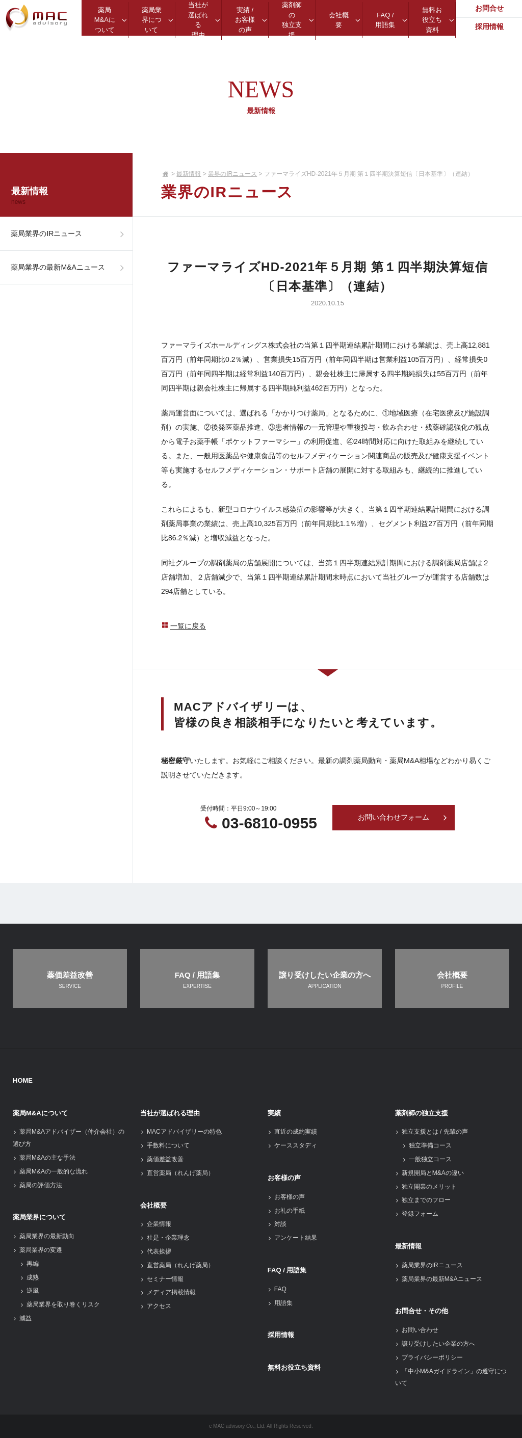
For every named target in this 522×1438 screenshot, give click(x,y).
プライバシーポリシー (429, 1357)
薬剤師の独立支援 (421, 1113)
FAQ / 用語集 (287, 1270)
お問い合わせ (416, 1330)
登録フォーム (416, 1213)
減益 (22, 1318)
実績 (274, 1113)
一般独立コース (427, 1159)
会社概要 (153, 1205)
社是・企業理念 (165, 1237)
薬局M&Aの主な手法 (44, 1157)
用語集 (280, 1302)
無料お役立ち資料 (294, 1367)
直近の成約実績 (292, 1131)
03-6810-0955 (269, 823)
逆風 (29, 1290)
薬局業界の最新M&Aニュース (70, 271)
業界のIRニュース (232, 173)
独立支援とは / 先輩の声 (431, 1131)
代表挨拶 (155, 1251)
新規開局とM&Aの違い (429, 1172)
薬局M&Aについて (40, 1113)
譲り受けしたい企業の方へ (435, 1343)
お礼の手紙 (286, 1210)
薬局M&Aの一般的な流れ (50, 1171)
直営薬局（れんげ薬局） (177, 1172)
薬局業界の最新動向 (43, 1236)
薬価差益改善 (162, 1159)
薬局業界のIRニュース (70, 235)
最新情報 (188, 173)
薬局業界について (39, 1217)
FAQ (277, 1289)
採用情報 (281, 1335)
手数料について (165, 1145)
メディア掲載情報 (168, 1292)
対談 (277, 1223)
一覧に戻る (183, 626)
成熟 (29, 1277)
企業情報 (155, 1223)
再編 (29, 1263)
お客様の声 (284, 1178)
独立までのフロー (423, 1200)
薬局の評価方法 (37, 1185)
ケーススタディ (292, 1145)
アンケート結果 (292, 1237)
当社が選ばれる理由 (170, 1113)
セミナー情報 (162, 1279)
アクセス (155, 1306)
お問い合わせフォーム (403, 817)
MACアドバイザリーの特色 (181, 1131)
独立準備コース (427, 1145)
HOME (23, 1080)
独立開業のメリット (426, 1186)
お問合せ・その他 (421, 1311)
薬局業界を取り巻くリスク (60, 1304)
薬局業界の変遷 (37, 1249)
